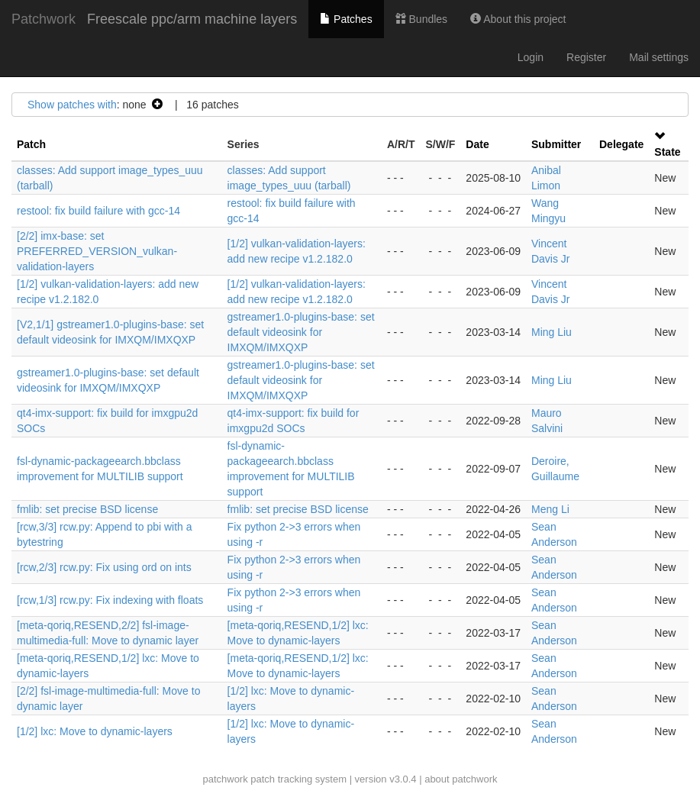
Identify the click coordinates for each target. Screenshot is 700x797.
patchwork (224, 779)
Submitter (556, 144)
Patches (346, 19)
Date (477, 144)
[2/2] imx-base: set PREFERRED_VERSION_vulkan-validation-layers (97, 251)
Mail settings (659, 57)
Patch (31, 144)
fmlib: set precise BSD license (87, 509)
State (667, 152)
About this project (518, 19)
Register (586, 57)
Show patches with (72, 104)
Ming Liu (551, 332)
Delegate (621, 144)
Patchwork (43, 19)
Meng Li (550, 509)
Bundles (421, 19)
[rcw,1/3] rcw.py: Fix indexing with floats (110, 600)
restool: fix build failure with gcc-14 (98, 211)
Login (531, 57)
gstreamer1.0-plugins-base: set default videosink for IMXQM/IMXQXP (301, 332)
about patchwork (460, 779)
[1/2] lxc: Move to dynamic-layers (95, 731)
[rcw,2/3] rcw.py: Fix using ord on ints (104, 567)
